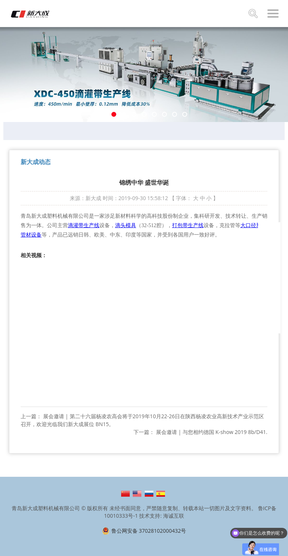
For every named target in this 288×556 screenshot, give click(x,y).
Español (160, 494)
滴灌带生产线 (83, 225)
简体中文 (125, 494)
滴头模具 (125, 225)
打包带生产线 (188, 225)
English (137, 494)
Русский (149, 494)
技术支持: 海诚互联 (161, 515)
